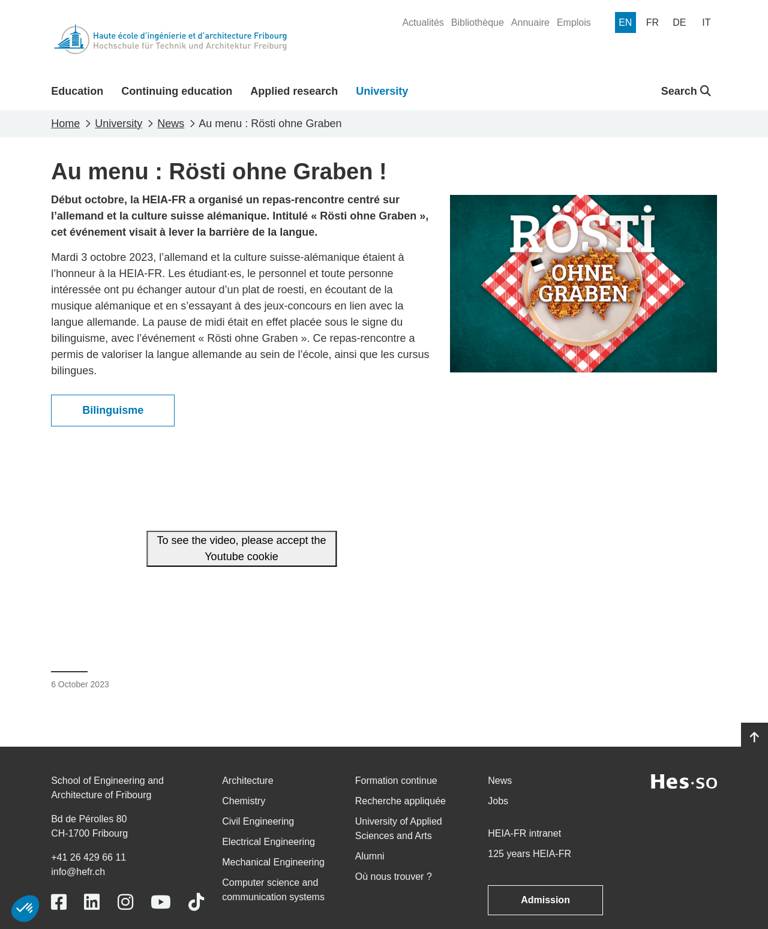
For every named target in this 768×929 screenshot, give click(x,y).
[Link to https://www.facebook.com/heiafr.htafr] (59, 902)
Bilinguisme (112, 410)
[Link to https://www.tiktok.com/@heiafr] (196, 902)
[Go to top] (754, 738)
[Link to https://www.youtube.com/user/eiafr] (161, 902)
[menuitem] (422, 23)
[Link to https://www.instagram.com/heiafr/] (125, 902)
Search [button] (686, 91)
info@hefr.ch (78, 872)
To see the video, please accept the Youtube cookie (241, 548)
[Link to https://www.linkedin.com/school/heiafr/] (92, 902)
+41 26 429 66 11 (88, 857)
